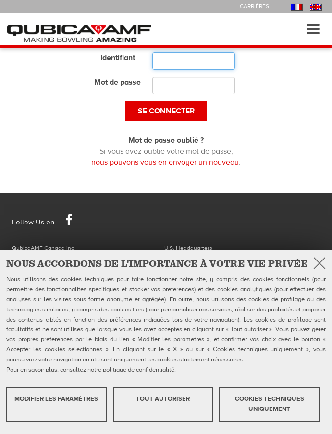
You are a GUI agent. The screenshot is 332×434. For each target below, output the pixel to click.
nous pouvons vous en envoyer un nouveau (165, 162)
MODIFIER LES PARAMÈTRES (56, 399)
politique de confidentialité (138, 369)
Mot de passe (117, 82)
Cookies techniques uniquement (269, 404)
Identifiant (117, 57)
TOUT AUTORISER (163, 399)
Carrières (255, 6)
